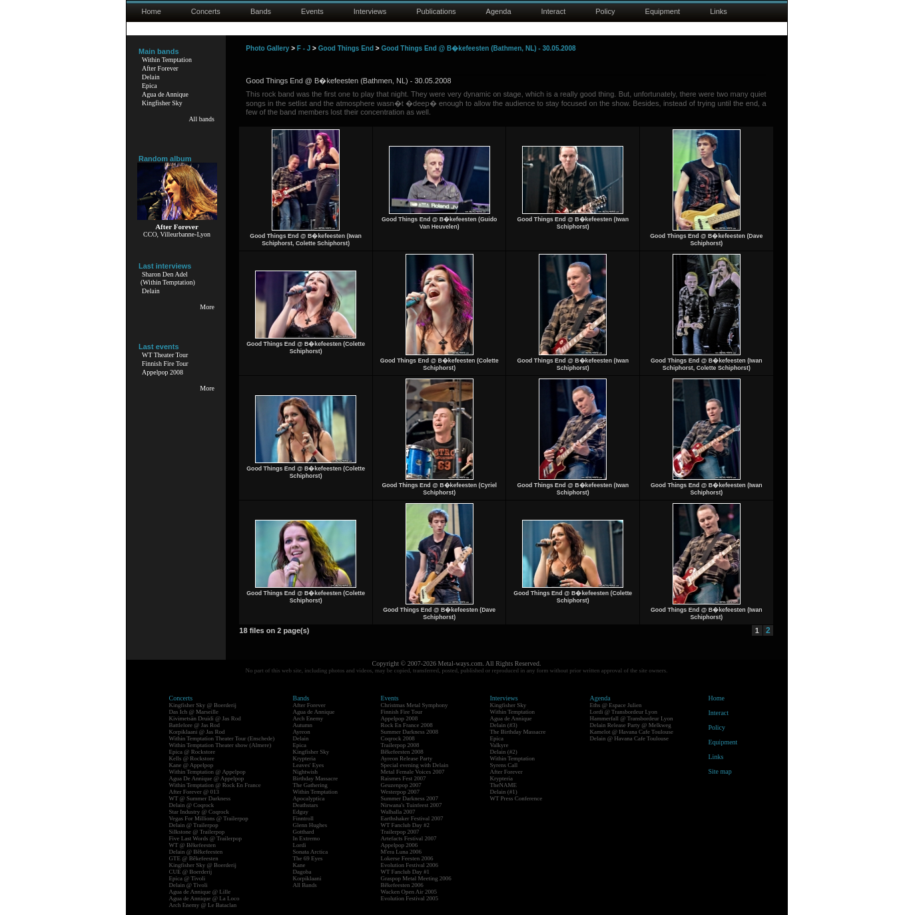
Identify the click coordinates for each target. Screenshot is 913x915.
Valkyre (499, 745)
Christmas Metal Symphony (414, 705)
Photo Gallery (267, 48)
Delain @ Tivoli (188, 885)
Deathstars (305, 805)
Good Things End (346, 48)
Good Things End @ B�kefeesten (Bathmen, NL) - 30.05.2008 (478, 48)
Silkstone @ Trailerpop (197, 831)
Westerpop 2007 (400, 791)
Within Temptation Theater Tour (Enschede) (222, 738)
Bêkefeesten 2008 (402, 751)
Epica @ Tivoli (187, 878)
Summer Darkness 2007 (410, 798)
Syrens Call (504, 765)
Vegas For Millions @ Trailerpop (208, 818)
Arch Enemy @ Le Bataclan (203, 905)
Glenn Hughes (310, 825)
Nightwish (305, 771)
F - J (304, 48)
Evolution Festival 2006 (410, 865)
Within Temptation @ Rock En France (215, 785)
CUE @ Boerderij (190, 871)
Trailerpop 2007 (400, 831)
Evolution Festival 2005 (410, 898)
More (207, 307)
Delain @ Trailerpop (193, 825)
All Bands (305, 885)
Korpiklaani (307, 878)
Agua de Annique (165, 94)
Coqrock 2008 (398, 738)
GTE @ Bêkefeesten (193, 858)
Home (151, 11)
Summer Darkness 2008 (410, 731)
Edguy (301, 811)
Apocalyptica (309, 798)
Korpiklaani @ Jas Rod (197, 731)
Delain (151, 77)
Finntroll (303, 818)
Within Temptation (167, 59)
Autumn (303, 725)
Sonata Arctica (310, 851)
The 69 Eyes (308, 858)
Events (312, 11)
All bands (201, 119)
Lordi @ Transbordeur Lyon (624, 711)
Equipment (663, 11)
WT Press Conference (516, 798)
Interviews (370, 11)
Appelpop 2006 (399, 845)
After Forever (160, 68)
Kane (299, 865)
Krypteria (304, 758)
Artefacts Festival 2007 (409, 838)
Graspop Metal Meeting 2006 (416, 878)
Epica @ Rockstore (192, 751)
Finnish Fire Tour (165, 363)
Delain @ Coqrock (191, 805)
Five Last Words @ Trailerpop (205, 838)
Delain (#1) (503, 791)
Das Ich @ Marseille (194, 711)
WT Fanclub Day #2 (405, 825)
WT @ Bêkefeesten (192, 845)
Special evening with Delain (415, 765)
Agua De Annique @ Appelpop (206, 778)
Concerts (205, 11)
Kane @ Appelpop (191, 765)
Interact (553, 11)
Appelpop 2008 (162, 372)
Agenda (498, 11)
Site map (720, 771)
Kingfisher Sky (162, 103)
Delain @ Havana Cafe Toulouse (629, 738)
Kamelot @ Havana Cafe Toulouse (631, 731)
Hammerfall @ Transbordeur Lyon (631, 718)
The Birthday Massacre (518, 731)
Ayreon (301, 731)
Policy (605, 11)
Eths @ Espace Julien (616, 705)
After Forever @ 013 (194, 791)
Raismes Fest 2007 (403, 778)
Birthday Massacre (315, 778)
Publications (436, 11)
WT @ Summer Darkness (200, 798)
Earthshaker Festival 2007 (412, 818)
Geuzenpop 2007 (401, 785)
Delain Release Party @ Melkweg (630, 725)
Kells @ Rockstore (191, 758)
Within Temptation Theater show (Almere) (220, 745)
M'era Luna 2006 (401, 851)
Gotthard (303, 831)
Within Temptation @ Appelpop (207, 771)
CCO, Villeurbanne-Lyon (176, 234)
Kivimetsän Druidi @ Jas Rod (205, 718)
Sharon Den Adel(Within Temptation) (168, 278)
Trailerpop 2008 (400, 745)
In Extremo (306, 838)
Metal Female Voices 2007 (413, 771)
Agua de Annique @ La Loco (204, 898)
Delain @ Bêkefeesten (196, 851)
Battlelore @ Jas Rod (194, 725)
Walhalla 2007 (398, 811)
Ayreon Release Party (407, 758)
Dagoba (302, 871)
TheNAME (503, 785)
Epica (149, 85)
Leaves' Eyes (308, 765)
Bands (260, 11)
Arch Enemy (308, 718)
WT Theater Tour (165, 355)
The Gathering (310, 785)
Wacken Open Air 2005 (409, 891)
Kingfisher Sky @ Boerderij (203, 705)
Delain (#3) (503, 725)
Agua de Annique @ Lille (200, 891)
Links (718, 11)
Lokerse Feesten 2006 (407, 858)
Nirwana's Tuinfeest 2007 (411, 805)
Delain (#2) (503, 751)
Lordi (299, 845)
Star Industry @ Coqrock (199, 811)
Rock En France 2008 (407, 725)
